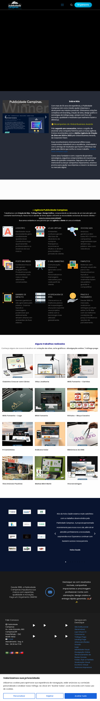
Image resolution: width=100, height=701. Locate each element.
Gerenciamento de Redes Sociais (83, 655)
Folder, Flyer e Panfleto (84, 659)
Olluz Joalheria (42, 381)
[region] (50, 687)
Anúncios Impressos (83, 667)
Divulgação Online (82, 652)
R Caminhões (8, 450)
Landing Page (80, 639)
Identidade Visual (82, 649)
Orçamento (83, 5)
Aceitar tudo (81, 696)
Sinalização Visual (82, 662)
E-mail (10, 639)
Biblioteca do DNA (75, 450)
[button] (5, 117)
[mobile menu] (62, 5)
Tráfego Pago (80, 637)
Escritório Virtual (81, 665)
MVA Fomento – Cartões (78, 381)
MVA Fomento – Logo (12, 415)
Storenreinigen (74, 484)
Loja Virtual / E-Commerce (81, 633)
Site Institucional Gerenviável (81, 628)
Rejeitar (50, 696)
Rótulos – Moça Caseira (78, 415)
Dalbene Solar (41, 450)
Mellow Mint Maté (43, 484)
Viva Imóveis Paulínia (12, 484)
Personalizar (19, 696)
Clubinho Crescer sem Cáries (16, 381)
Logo (77, 647)
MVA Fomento (41, 415)
